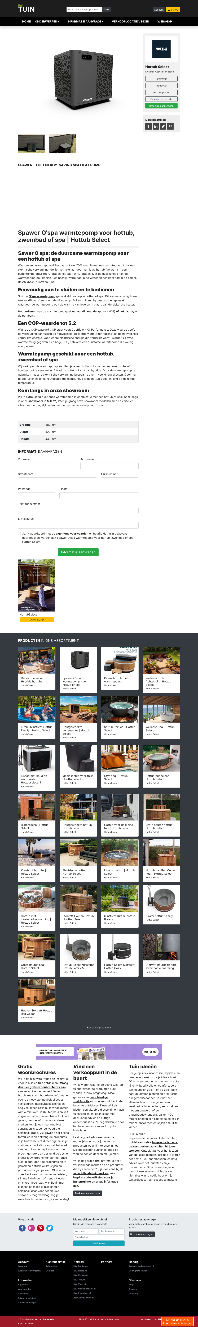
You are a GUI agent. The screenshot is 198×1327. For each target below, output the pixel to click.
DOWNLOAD (36, 619)
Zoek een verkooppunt (88, 1193)
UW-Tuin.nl (79, 1279)
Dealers (133, 1289)
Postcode (24, 489)
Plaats (63, 489)
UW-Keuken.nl (80, 1275)
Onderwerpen (46, 21)
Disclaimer (23, 1293)
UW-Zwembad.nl (82, 1293)
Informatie (161, 78)
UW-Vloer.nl (79, 1284)
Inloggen (22, 1266)
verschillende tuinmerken (90, 1173)
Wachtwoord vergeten (29, 1270)
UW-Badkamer (81, 1266)
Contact (50, 1270)
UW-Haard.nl (80, 1270)
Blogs (132, 1284)
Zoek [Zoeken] (106, 9)
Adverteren (51, 1266)
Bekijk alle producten (99, 1027)
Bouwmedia (48, 1319)
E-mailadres (26, 518)
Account (159, 9)
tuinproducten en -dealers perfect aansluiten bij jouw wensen (153, 1146)
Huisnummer (109, 474)
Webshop (164, 21)
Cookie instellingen (27, 1302)
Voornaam (24, 459)
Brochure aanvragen (141, 1234)
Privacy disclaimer (27, 1298)
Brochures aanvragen (161, 105)
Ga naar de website (161, 99)
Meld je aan (99, 1243)
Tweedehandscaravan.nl (141, 1266)
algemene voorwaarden (72, 533)
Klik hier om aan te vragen (177, 1321)
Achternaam (88, 459)
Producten (161, 85)
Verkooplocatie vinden (130, 21)
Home (26, 21)
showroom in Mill (40, 401)
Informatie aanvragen (86, 21)
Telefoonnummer (29, 503)
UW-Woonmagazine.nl (84, 1288)
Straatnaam (25, 474)
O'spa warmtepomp (42, 296)
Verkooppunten (161, 92)
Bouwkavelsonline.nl (83, 1297)
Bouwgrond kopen (138, 1270)
